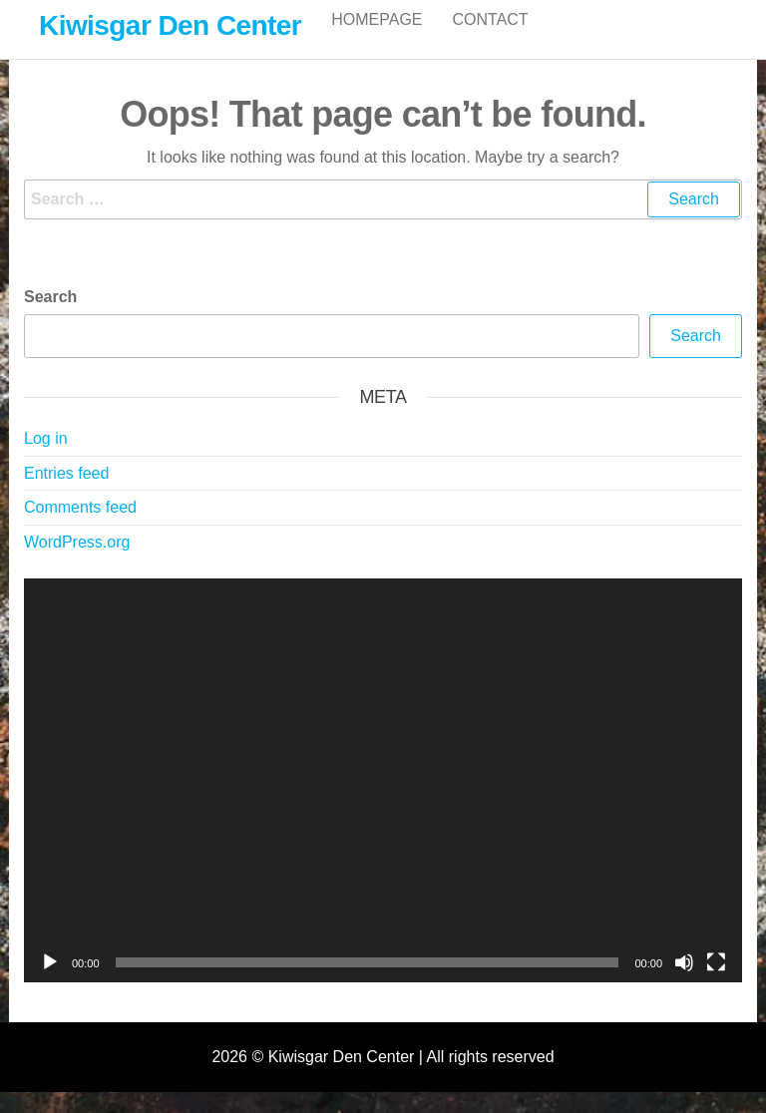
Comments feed (80, 528)
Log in (46, 459)
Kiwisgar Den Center (170, 25)
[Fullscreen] (716, 983)
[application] (383, 801)
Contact (491, 39)
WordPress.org (77, 563)
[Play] (50, 983)
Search (50, 317)
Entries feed (66, 494)
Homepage (376, 39)
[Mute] (684, 983)
